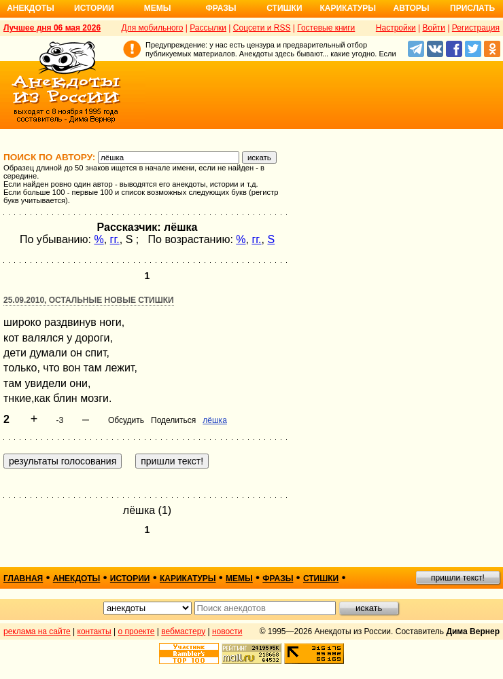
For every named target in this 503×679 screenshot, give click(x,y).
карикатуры (188, 578)
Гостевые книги (326, 28)
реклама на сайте (37, 631)
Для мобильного (153, 28)
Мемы (157, 8)
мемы (239, 578)
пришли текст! (458, 578)
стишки (321, 578)
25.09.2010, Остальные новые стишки (88, 300)
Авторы (412, 8)
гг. (115, 239)
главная (23, 578)
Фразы (220, 8)
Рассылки (208, 28)
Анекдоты (30, 8)
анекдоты (77, 578)
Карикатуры (347, 8)
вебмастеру (183, 631)
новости (227, 631)
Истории (94, 8)
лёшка (215, 420)
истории (130, 578)
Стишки (284, 8)
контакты (94, 631)
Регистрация (476, 28)
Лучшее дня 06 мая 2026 (52, 28)
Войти (433, 28)
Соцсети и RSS (262, 28)
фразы (277, 578)
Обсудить (126, 420)
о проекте (136, 631)
